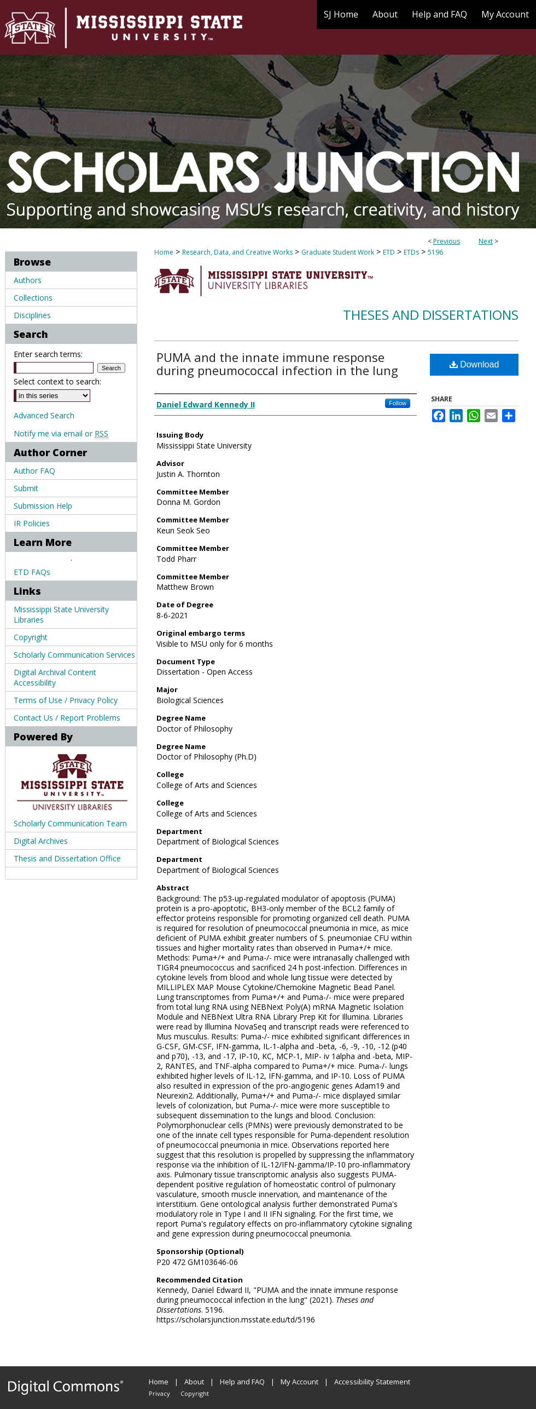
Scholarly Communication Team (70, 823)
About (194, 1382)
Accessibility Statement (372, 1382)
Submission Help (43, 506)
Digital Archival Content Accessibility (55, 677)
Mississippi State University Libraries (61, 614)
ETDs (411, 252)
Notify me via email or (61, 433)
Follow (397, 403)
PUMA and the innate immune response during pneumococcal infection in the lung (277, 363)
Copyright (31, 637)
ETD (389, 252)
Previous (446, 241)
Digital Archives (41, 841)
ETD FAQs (32, 572)
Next (486, 241)
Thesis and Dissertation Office (67, 858)
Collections (33, 297)
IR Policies (32, 523)
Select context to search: (57, 381)
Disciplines (32, 315)
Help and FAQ (242, 1382)
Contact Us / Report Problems (67, 717)
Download (474, 364)
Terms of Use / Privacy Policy (66, 700)
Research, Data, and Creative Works (237, 252)
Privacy (159, 1393)
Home (163, 252)
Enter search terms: (48, 354)
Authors (28, 280)
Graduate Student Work (337, 252)
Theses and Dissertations (430, 315)
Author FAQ (34, 470)
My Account (299, 1382)
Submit (26, 488)
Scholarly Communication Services (74, 654)
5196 (435, 252)
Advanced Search (44, 415)
